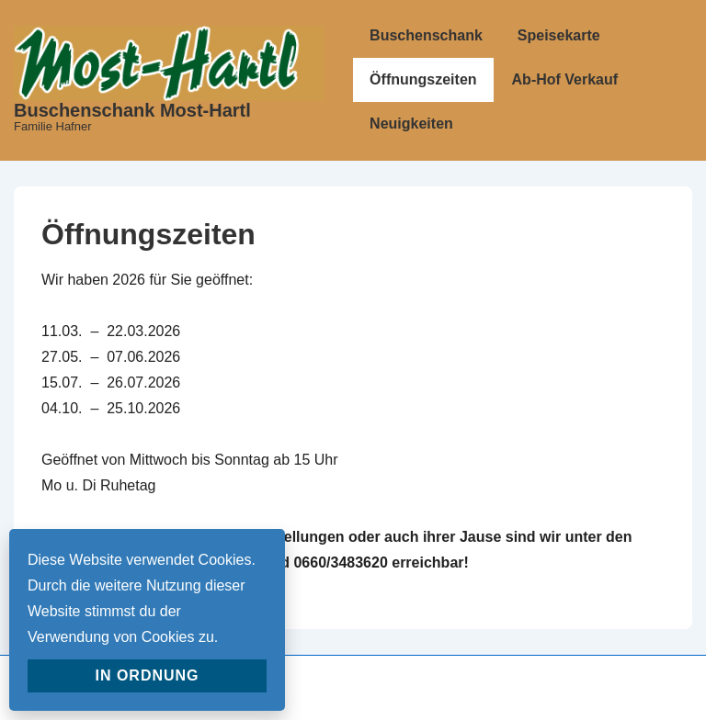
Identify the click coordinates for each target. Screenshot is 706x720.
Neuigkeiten (411, 123)
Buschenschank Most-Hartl (132, 110)
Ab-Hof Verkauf (565, 79)
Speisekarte (559, 35)
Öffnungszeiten (423, 79)
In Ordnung (147, 675)
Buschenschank (426, 35)
